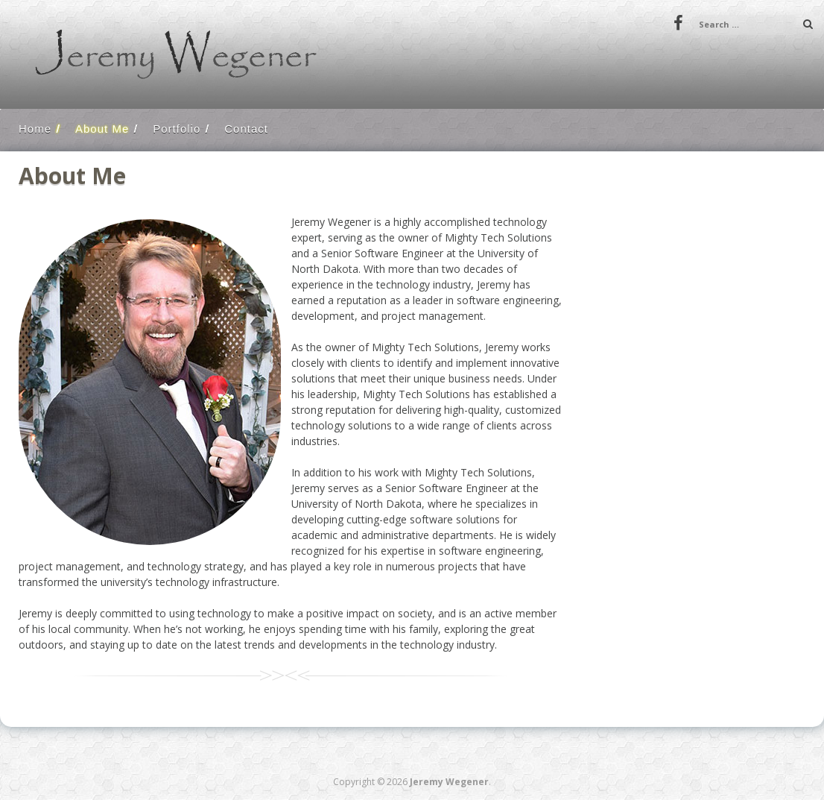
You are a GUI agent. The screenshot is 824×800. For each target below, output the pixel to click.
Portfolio (176, 128)
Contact (246, 128)
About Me (102, 128)
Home (35, 128)
